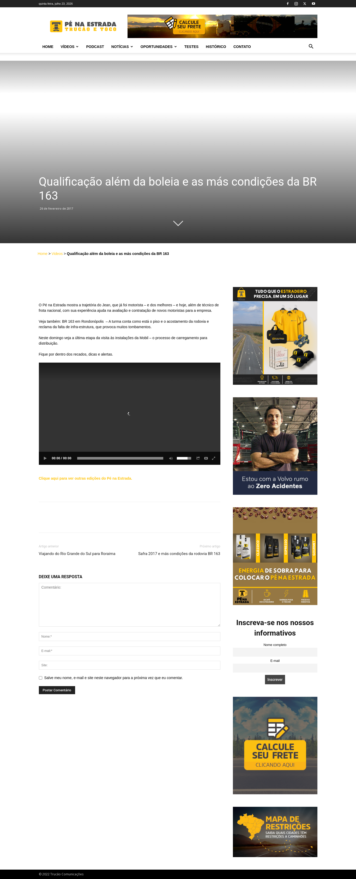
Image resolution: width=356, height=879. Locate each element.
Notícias (122, 47)
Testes (191, 47)
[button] (311, 47)
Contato (242, 47)
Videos (57, 254)
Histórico (216, 47)
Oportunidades (159, 47)
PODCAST (95, 47)
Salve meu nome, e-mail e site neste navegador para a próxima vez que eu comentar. (113, 678)
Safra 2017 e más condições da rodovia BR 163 (179, 553)
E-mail (275, 661)
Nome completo (274, 645)
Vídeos (70, 47)
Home (48, 47)
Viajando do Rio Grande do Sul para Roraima (77, 553)
